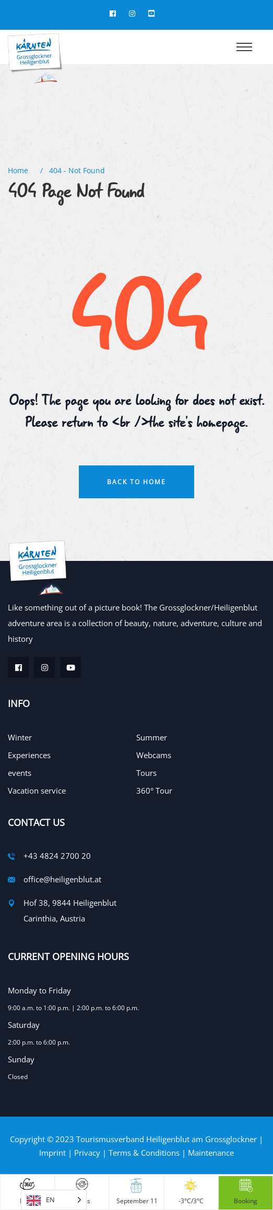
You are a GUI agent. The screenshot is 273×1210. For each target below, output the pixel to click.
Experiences (29, 755)
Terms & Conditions (144, 1152)
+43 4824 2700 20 (57, 855)
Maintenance (211, 1152)
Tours (146, 773)
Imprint (52, 1152)
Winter (20, 737)
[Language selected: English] (54, 1200)
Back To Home (136, 481)
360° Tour (154, 790)
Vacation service (37, 790)
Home (20, 170)
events (19, 773)
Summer (151, 737)
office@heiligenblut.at (62, 879)
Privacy (87, 1152)
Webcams (153, 755)
